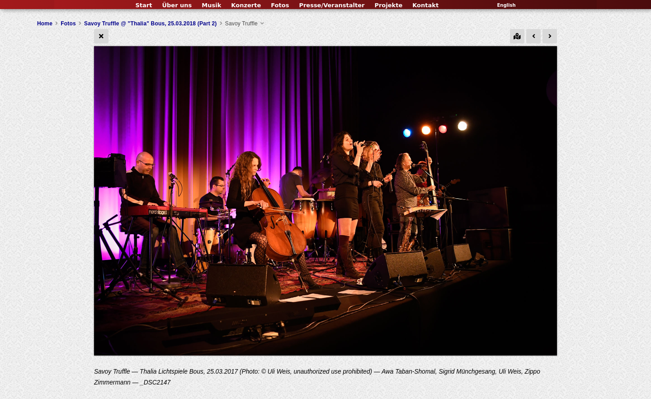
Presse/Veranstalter (331, 5)
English (506, 5)
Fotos (280, 5)
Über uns (177, 5)
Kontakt (425, 5)
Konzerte (246, 5)
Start (143, 5)
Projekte (388, 5)
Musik (211, 5)
